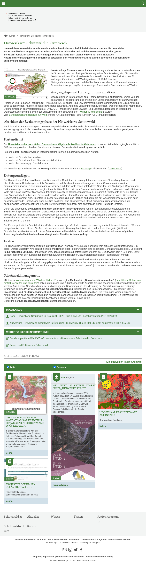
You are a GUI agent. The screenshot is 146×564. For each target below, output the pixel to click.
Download (62, 367)
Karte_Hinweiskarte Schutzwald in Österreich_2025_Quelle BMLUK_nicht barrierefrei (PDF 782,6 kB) (63, 316)
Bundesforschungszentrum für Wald (28, 114)
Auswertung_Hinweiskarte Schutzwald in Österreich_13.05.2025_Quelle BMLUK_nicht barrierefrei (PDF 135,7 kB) (70, 323)
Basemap (86, 168)
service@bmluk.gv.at (90, 542)
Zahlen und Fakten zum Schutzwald (29, 345)
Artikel (13, 367)
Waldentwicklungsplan (91, 111)
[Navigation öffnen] (3, 3)
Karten (12, 36)
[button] (142, 3)
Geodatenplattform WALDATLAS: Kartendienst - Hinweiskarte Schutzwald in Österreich (56, 338)
